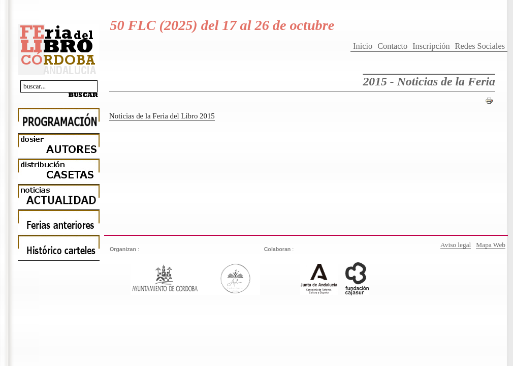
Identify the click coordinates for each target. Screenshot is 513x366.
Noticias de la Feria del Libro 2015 (162, 116)
